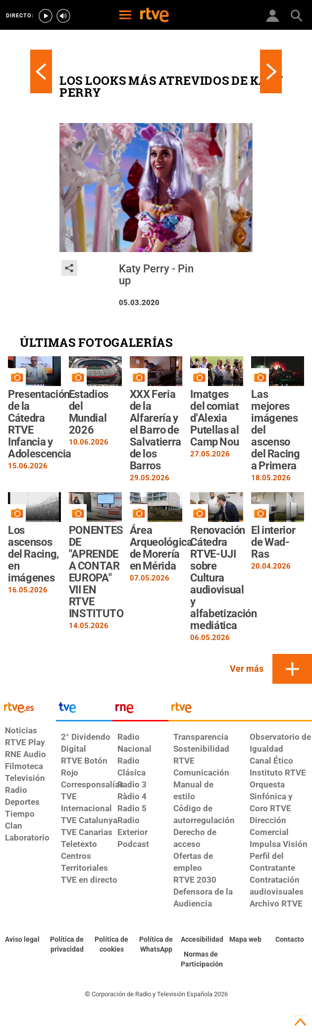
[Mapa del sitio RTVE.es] (245, 940)
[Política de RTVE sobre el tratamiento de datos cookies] (111, 945)
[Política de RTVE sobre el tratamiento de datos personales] (67, 945)
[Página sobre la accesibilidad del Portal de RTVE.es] (200, 940)
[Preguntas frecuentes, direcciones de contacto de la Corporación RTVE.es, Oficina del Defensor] (290, 940)
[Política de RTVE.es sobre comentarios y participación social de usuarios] (200, 959)
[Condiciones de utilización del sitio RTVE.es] (22, 940)
